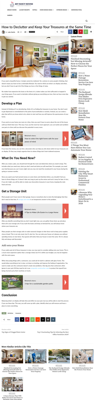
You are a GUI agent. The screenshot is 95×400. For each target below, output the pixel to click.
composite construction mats (40, 268)
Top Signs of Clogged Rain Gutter (13, 332)
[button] (86, 20)
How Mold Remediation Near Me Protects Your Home (85, 91)
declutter (10, 313)
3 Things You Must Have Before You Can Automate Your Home (82, 118)
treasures (18, 313)
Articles (33, 32)
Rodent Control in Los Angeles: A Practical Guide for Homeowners (85, 127)
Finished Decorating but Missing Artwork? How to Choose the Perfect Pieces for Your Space (81, 59)
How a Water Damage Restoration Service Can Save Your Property (85, 69)
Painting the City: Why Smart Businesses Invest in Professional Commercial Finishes (85, 138)
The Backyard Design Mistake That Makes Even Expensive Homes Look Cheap (85, 80)
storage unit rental (24, 199)
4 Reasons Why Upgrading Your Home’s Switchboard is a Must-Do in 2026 (85, 149)
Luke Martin (11, 32)
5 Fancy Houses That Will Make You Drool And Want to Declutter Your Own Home (12, 394)
